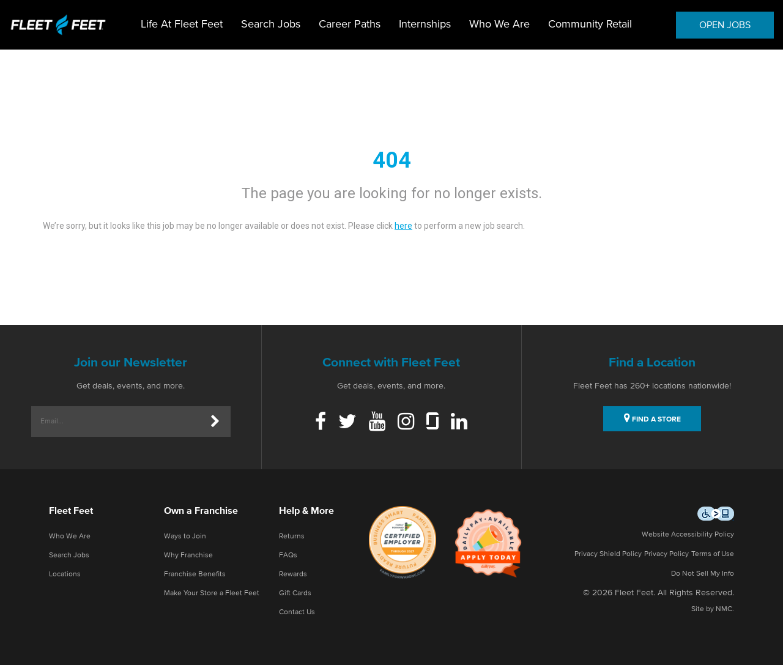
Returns (292, 536)
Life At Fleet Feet (182, 24)
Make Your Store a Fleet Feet (211, 593)
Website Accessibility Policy (688, 534)
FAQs (288, 555)
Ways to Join (185, 536)
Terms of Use (712, 554)
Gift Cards (295, 593)
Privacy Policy (666, 554)
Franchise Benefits (195, 574)
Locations (65, 574)
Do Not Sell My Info (702, 574)
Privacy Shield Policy (608, 554)
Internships (425, 24)
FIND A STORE (652, 417)
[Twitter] (347, 422)
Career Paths (349, 24)
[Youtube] (377, 422)
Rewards (293, 574)
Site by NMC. (712, 609)
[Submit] (215, 421)
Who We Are (499, 24)
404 (392, 160)
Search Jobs (270, 24)
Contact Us (297, 612)
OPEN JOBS (725, 25)
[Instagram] (406, 422)
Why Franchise (188, 555)
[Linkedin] (459, 422)
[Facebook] (320, 422)
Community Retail (590, 24)
